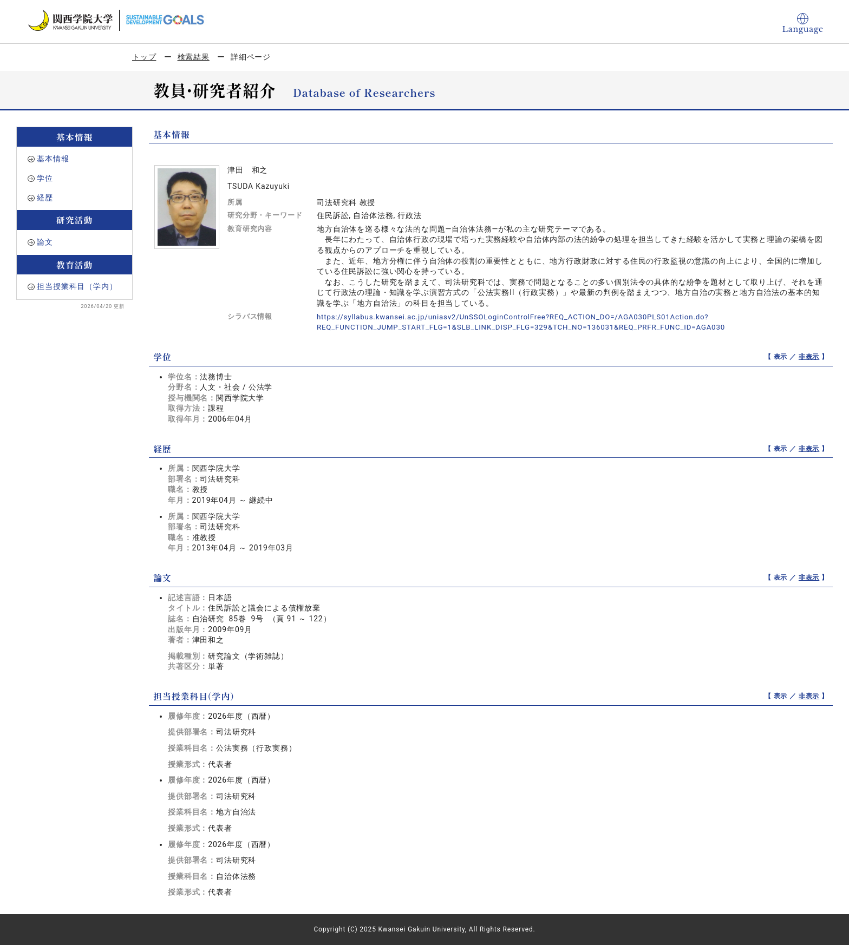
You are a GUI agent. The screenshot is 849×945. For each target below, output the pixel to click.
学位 (45, 178)
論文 (45, 242)
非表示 (809, 356)
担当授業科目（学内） (77, 286)
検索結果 (194, 56)
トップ (144, 56)
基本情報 (53, 158)
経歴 (45, 197)
